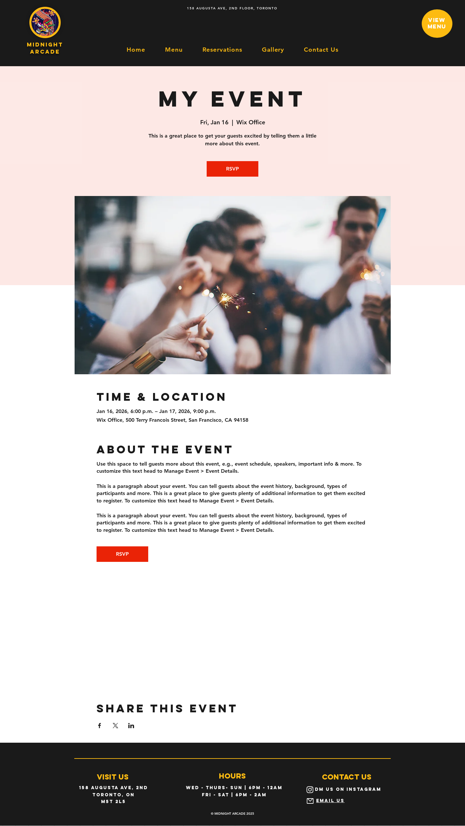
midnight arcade (45, 48)
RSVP (232, 169)
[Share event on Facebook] (100, 725)
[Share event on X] (115, 725)
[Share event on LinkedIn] (131, 725)
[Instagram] (310, 789)
